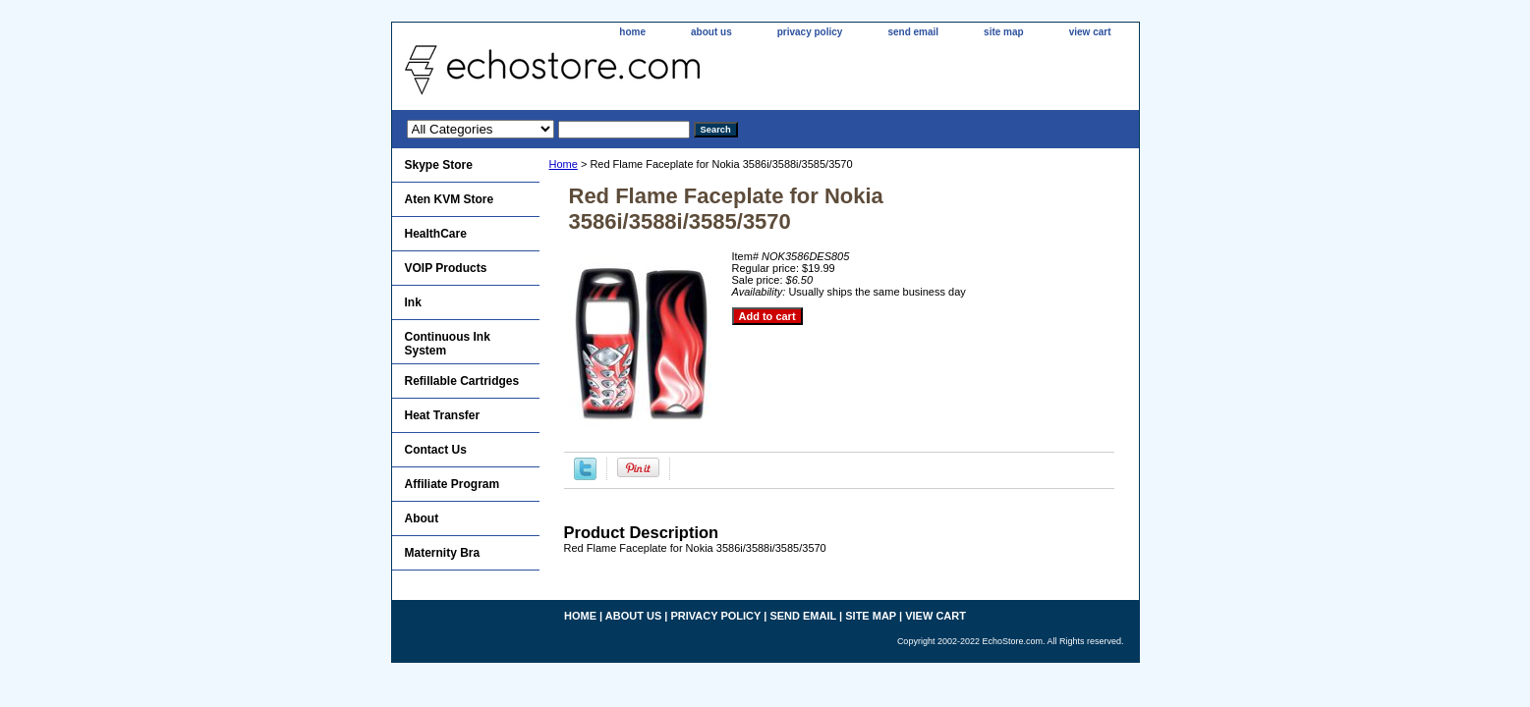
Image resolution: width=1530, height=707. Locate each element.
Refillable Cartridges (462, 381)
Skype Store (439, 165)
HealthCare (436, 234)
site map (1004, 32)
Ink (413, 302)
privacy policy (810, 32)
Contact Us (436, 450)
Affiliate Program (452, 484)
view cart (1090, 32)
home (632, 32)
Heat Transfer (443, 415)
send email (912, 32)
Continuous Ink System (447, 343)
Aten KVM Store (449, 199)
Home (563, 164)
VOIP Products (446, 268)
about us (711, 32)
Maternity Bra (443, 553)
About (422, 518)
